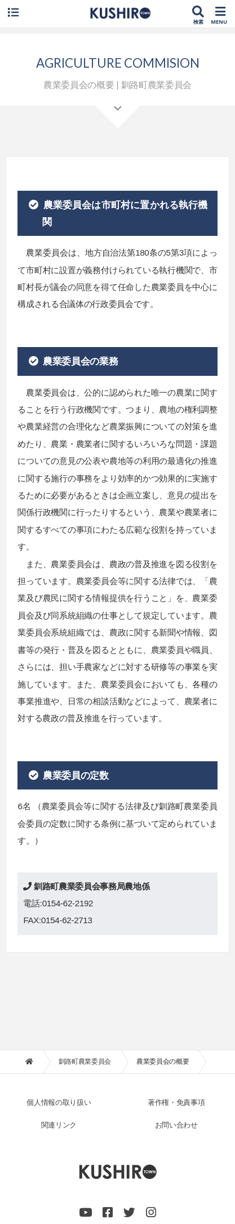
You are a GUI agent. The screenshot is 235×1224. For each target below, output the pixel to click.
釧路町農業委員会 (85, 1061)
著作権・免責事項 (176, 1102)
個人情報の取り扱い (58, 1102)
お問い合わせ (176, 1125)
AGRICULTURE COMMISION (117, 63)
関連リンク (59, 1125)
